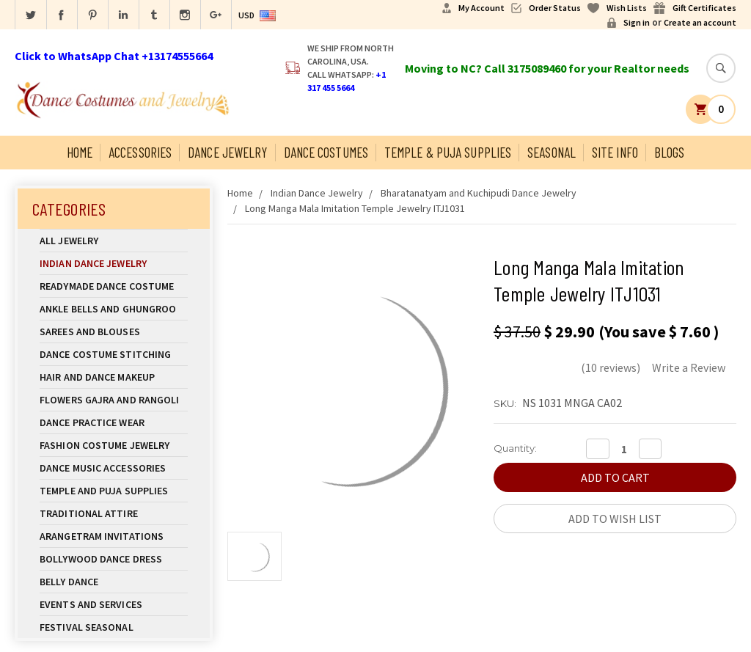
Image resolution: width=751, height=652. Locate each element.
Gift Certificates (704, 7)
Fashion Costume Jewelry (114, 445)
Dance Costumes (326, 152)
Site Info (615, 152)
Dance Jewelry (227, 152)
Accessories (140, 152)
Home (79, 152)
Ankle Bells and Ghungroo (108, 308)
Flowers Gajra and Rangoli (110, 399)
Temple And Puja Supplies (114, 490)
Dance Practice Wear (114, 422)
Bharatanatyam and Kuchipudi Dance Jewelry (478, 192)
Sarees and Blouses (114, 331)
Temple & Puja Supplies (447, 152)
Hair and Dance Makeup (114, 377)
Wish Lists (627, 7)
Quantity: (515, 448)
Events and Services (91, 604)
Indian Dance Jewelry (114, 263)
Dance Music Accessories (103, 468)
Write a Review (688, 367)
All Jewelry (114, 240)
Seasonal (551, 152)
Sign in (636, 22)
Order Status (555, 7)
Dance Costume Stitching (105, 354)
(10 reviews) (610, 367)
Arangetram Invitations (102, 536)
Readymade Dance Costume (114, 286)
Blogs (669, 152)
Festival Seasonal (86, 627)
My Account (481, 7)
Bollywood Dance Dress (101, 558)
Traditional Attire (89, 513)
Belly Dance (114, 581)
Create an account (700, 22)
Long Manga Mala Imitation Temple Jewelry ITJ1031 (355, 208)
